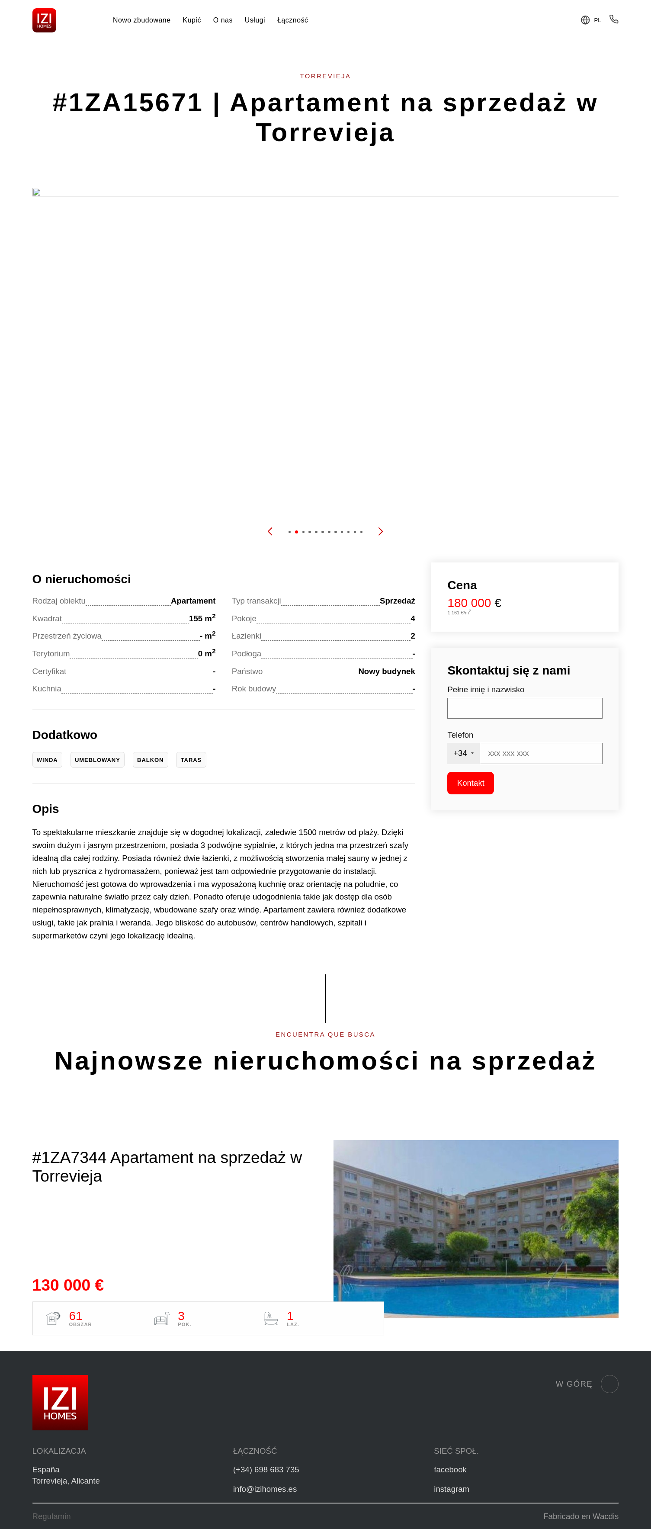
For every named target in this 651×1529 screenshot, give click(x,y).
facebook (450, 1469)
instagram (451, 1489)
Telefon (460, 734)
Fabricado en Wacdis (581, 1516)
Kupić (192, 20)
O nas (223, 20)
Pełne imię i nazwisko (485, 689)
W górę (587, 1384)
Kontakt (470, 782)
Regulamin (51, 1516)
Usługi (255, 20)
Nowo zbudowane (142, 20)
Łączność (292, 20)
